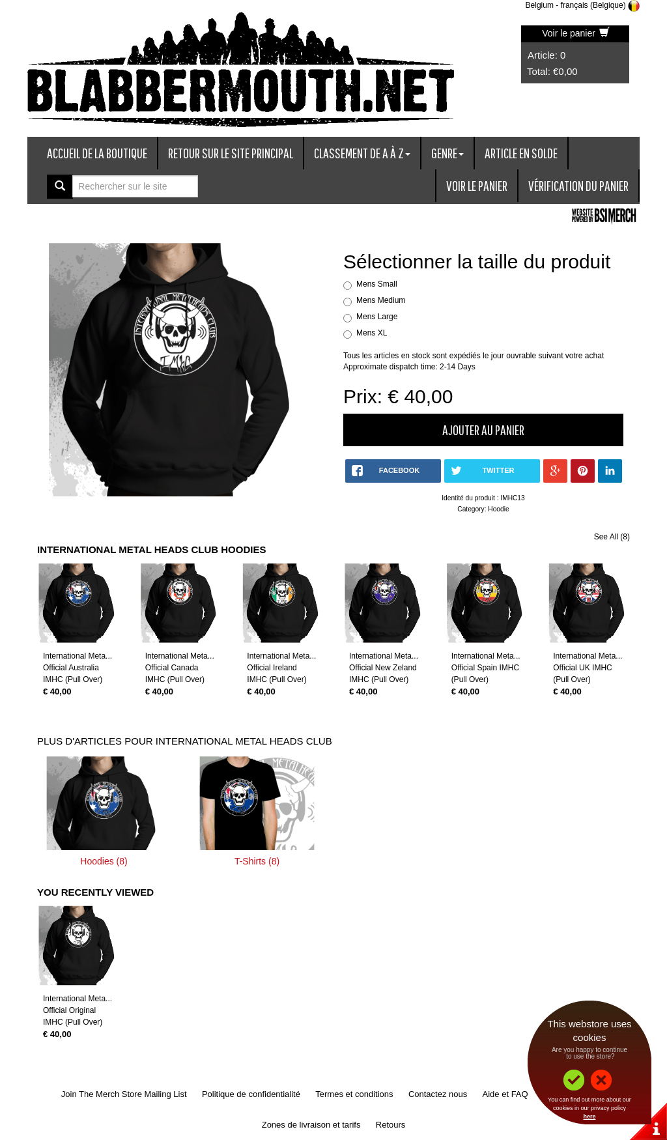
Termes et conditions (354, 1094)
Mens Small (376, 284)
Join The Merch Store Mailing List (124, 1094)
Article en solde (521, 153)
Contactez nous (437, 1094)
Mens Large (376, 316)
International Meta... (77, 656)
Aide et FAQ (505, 1094)
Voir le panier (576, 33)
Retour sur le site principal (230, 153)
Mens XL (371, 332)
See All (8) (612, 536)
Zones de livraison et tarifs (311, 1125)
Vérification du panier (578, 185)
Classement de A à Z (362, 153)
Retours (391, 1125)
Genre (447, 153)
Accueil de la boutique (97, 153)
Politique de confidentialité (251, 1094)
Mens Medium (380, 300)
